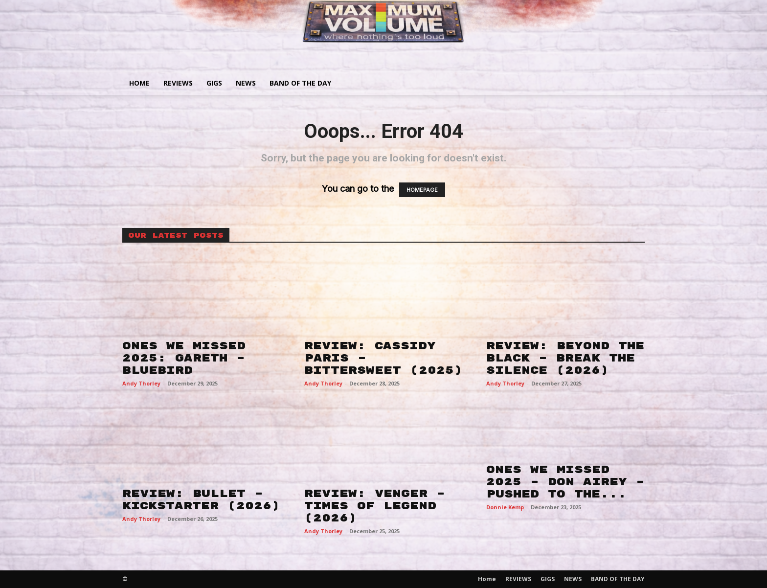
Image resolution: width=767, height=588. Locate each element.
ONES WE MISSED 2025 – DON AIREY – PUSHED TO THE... (565, 481)
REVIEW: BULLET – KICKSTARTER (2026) (201, 499)
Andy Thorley (141, 383)
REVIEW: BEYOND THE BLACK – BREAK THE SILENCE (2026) (565, 358)
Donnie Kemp (505, 507)
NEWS (246, 83)
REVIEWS (178, 83)
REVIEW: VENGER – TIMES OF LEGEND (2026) (374, 505)
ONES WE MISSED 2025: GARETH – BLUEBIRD (184, 358)
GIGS (214, 83)
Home (139, 83)
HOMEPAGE (422, 189)
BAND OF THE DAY (300, 83)
